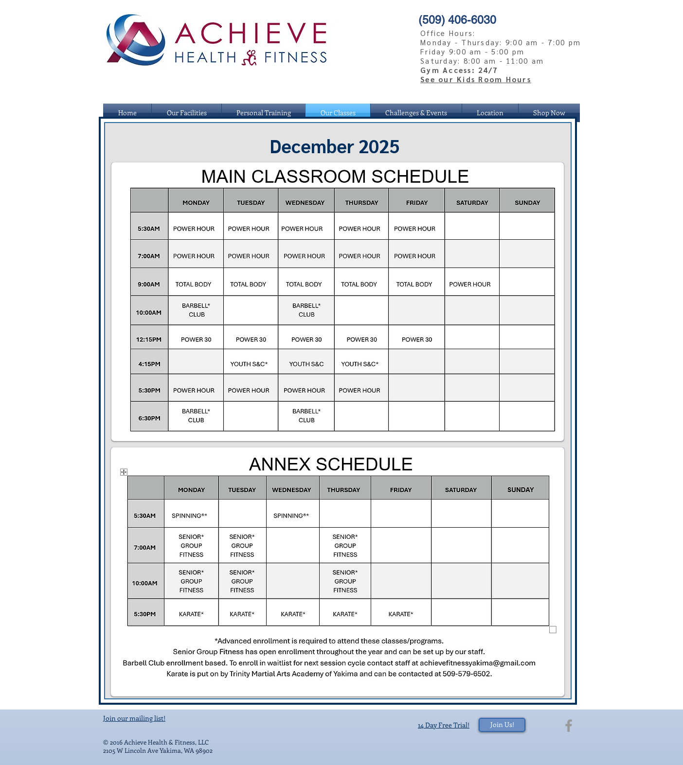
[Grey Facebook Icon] (568, 725)
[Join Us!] (502, 725)
